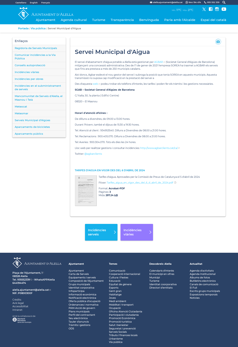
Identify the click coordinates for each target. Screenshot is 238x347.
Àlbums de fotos (200, 277)
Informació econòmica (82, 294)
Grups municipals (79, 284)
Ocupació (115, 308)
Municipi (154, 277)
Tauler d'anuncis (79, 321)
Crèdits (16, 299)
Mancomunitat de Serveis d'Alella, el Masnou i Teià (39, 98)
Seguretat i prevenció (122, 328)
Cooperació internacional (124, 274)
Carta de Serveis (79, 274)
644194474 (19, 283)
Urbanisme (116, 338)
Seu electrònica (78, 318)
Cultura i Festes (118, 277)
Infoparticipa (77, 291)
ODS (71, 328)
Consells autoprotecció (30, 65)
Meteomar (21, 113)
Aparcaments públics (29, 133)
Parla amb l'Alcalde (179, 20)
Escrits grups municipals (205, 291)
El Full (193, 287)
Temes (113, 263)
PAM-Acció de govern (82, 308)
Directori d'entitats (161, 287)
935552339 (23, 279)
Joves (112, 297)
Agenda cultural (74, 20)
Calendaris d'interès (161, 270)
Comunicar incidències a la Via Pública (35, 56)
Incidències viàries (27, 72)
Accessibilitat (20, 306)
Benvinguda (149, 20)
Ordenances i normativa (84, 304)
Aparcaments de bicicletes (32, 126)
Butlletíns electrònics (203, 280)
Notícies (195, 297)
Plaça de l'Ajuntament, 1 (27, 272)
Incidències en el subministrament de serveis (38, 87)
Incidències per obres (29, 78)
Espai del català (213, 20)
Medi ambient (117, 301)
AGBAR (158, 62)
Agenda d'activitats (202, 270)
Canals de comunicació (204, 284)
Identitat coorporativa (163, 284)
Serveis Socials (118, 331)
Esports (113, 287)
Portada (23, 28)
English (34, 2)
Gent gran (115, 291)
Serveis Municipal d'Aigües (32, 120)
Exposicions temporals (204, 294)
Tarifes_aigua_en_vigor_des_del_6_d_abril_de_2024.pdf (140, 182)
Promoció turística (120, 321)
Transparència (122, 20)
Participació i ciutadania (124, 314)
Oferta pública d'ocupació (84, 301)
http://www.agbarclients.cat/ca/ (159, 148)
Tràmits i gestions (79, 325)
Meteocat (21, 106)
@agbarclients (93, 153)
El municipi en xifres (161, 274)
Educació (114, 280)
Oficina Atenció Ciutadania (125, 311)
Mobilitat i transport (121, 304)
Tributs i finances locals (123, 335)
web (95, 83)
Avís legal (18, 303)
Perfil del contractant (82, 314)
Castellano (20, 2)
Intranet (17, 309)
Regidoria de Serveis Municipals (36, 48)
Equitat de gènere (120, 284)
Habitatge (115, 294)
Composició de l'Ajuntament (86, 280)
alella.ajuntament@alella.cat (30, 289)
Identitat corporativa (81, 287)
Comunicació (117, 270)
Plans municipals (79, 311)
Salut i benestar (118, 325)
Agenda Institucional (203, 274)
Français (45, 2)
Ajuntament (45, 20)
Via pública (38, 28)
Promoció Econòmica (122, 318)
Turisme (98, 20)
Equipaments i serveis (82, 277)
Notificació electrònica (82, 297)
